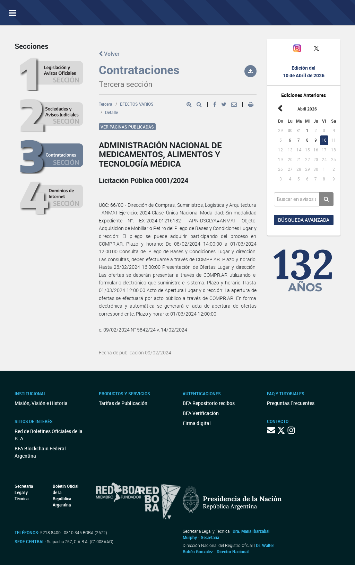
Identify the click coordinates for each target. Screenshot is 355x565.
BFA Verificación (201, 413)
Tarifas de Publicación (123, 403)
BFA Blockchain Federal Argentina (40, 452)
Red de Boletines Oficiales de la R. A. (49, 435)
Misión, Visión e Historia (41, 403)
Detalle (111, 112)
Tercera (105, 104)
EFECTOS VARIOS (137, 104)
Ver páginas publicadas (127, 127)
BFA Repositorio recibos (209, 403)
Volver (109, 54)
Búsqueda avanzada (303, 220)
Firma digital (197, 423)
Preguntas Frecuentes (290, 403)
